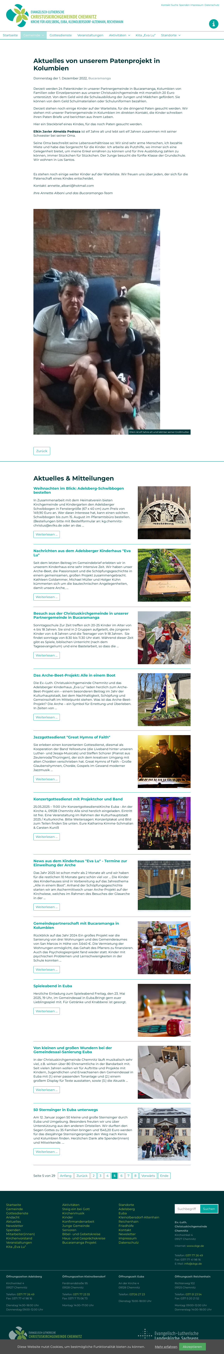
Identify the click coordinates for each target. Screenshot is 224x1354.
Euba (123, 1213)
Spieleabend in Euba (52, 986)
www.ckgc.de (195, 1245)
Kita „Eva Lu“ (146, 35)
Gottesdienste (61, 35)
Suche (174, 5)
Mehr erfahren (166, 1347)
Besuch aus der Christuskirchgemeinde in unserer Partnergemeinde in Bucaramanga (80, 615)
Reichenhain (128, 1221)
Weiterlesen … (48, 535)
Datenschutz (211, 5)
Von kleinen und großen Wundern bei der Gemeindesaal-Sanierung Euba (72, 1050)
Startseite (10, 35)
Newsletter (14, 1226)
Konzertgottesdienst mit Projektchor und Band (78, 799)
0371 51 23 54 (193, 1294)
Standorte (169, 35)
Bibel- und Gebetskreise (81, 1234)
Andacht (13, 1217)
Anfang (65, 1175)
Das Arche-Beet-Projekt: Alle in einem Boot (74, 675)
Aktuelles (13, 1221)
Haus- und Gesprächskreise (83, 1238)
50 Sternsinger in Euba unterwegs (65, 1109)
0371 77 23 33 (81, 1294)
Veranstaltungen (90, 35)
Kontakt (165, 5)
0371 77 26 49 (194, 1255)
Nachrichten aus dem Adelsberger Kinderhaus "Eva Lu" (82, 553)
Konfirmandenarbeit (78, 1221)
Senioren (69, 1230)
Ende (164, 1175)
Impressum (197, 5)
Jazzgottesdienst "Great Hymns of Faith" (71, 737)
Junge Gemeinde (76, 1226)
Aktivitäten (117, 35)
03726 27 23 (137, 1294)
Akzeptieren (192, 1347)
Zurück (41, 451)
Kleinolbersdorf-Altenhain (139, 1217)
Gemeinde (31, 35)
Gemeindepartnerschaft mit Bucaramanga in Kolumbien (76, 925)
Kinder (67, 1217)
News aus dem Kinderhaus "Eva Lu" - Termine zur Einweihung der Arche (80, 863)
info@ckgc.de (193, 1263)
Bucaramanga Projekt (79, 1242)
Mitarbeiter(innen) (20, 1234)
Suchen (209, 1209)
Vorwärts (148, 1175)
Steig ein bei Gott (76, 1209)
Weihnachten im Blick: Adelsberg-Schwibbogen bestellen (78, 490)
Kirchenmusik (73, 1213)
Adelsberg (127, 1209)
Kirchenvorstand (19, 1238)
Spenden (184, 5)
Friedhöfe (126, 1226)
